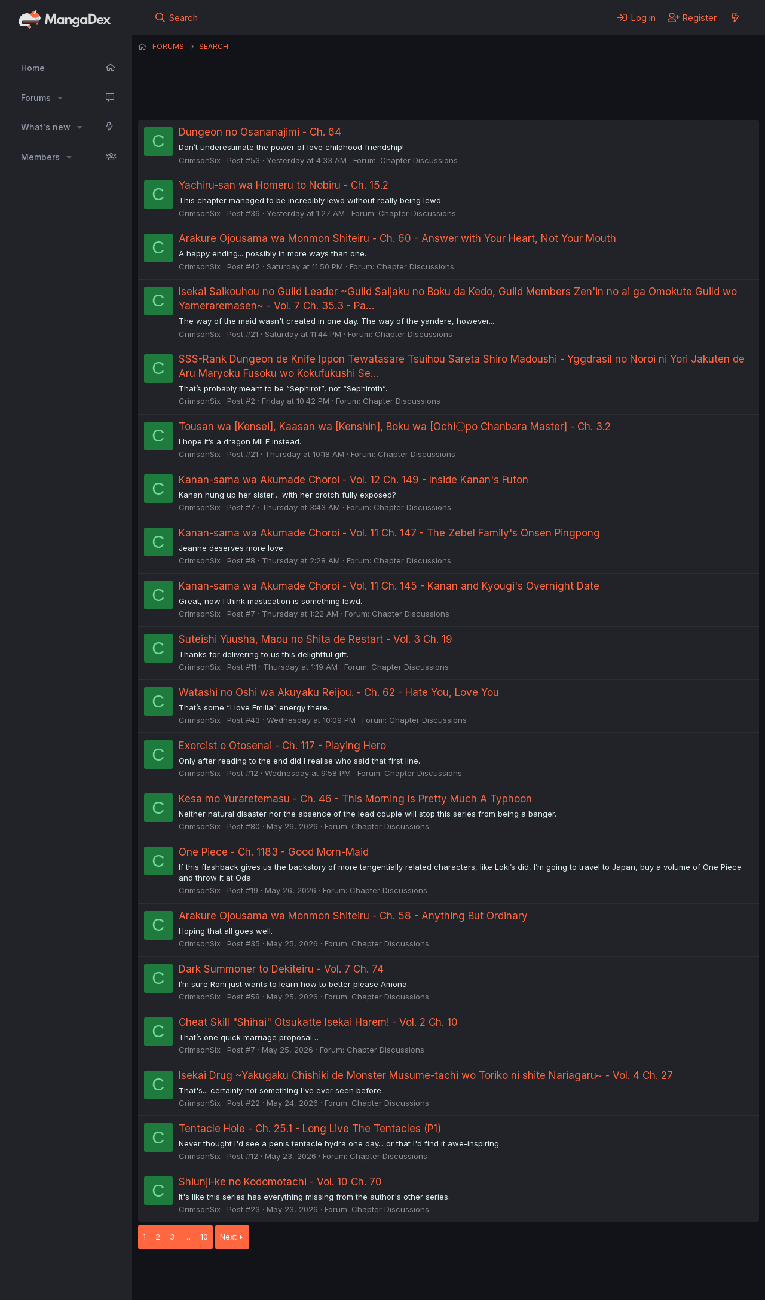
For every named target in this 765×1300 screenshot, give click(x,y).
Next (228, 1236)
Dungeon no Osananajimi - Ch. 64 (260, 132)
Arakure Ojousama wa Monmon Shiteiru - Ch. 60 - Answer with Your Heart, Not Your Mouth (397, 238)
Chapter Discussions (419, 160)
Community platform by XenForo (660, 1274)
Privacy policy (431, 1275)
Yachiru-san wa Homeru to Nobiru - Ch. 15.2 (283, 185)
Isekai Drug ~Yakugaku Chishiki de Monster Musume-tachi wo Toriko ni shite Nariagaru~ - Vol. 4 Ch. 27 (426, 1075)
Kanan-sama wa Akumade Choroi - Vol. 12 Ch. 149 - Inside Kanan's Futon (353, 480)
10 (204, 1236)
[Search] (176, 17)
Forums (36, 98)
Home (33, 68)
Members (40, 157)
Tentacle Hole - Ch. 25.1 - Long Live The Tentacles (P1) (310, 1129)
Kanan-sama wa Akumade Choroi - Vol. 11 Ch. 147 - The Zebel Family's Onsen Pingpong (389, 533)
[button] (60, 98)
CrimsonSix (200, 160)
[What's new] (735, 17)
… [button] (187, 1236)
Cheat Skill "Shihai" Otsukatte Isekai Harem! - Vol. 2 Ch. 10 (318, 1022)
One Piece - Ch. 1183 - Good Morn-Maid (274, 852)
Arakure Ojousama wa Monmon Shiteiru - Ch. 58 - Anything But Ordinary (353, 916)
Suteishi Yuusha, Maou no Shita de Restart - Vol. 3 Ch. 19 (315, 639)
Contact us (294, 1275)
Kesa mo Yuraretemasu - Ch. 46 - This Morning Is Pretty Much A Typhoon (355, 799)
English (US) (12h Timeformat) (199, 1275)
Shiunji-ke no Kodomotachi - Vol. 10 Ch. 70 (280, 1182)
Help (480, 1275)
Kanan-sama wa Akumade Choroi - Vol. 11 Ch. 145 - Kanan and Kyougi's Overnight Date (389, 586)
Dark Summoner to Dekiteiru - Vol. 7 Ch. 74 (281, 969)
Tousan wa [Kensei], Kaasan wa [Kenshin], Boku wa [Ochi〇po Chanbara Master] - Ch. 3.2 (395, 427)
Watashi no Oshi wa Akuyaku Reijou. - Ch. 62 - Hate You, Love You (339, 692)
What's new (46, 127)
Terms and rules (360, 1275)
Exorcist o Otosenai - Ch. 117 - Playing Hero (282, 746)
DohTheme (645, 1283)
